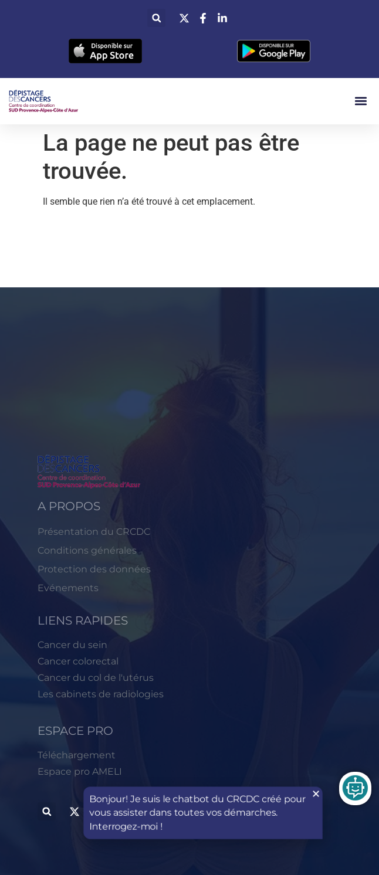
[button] (156, 18)
